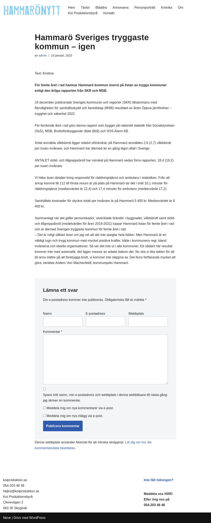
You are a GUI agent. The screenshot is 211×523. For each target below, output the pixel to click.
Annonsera (121, 7)
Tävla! (85, 7)
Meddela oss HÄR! (158, 494)
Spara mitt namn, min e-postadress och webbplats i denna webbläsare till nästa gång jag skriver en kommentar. (105, 397)
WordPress (37, 517)
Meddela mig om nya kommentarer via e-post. (80, 408)
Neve (7, 517)
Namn (47, 313)
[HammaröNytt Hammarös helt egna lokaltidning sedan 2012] (32, 10)
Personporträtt (144, 7)
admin (43, 55)
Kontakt (108, 13)
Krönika (166, 7)
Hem (71, 7)
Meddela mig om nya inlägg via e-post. (75, 416)
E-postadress (95, 313)
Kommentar (52, 331)
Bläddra (101, 7)
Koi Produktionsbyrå (82, 13)
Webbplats (136, 313)
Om (180, 7)
